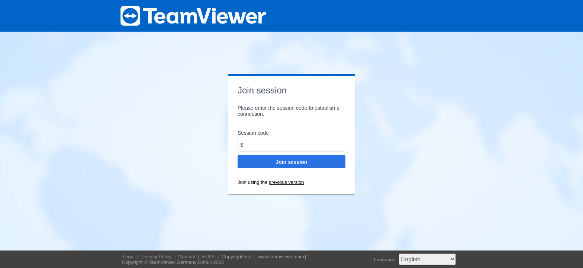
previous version (286, 182)
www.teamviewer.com (281, 256)
